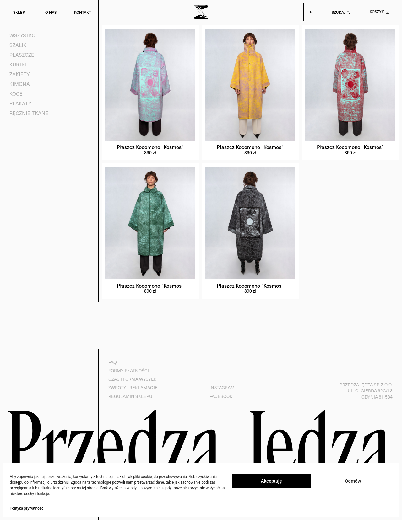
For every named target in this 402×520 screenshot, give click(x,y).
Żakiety (19, 74)
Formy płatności (128, 371)
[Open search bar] (340, 12)
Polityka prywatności (27, 508)
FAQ (112, 362)
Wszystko (22, 35)
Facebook (220, 396)
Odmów (353, 481)
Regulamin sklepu (130, 396)
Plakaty (20, 103)
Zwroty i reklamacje (132, 388)
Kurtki (18, 64)
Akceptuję (271, 481)
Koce (16, 93)
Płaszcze (21, 54)
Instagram (221, 388)
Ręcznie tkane (28, 113)
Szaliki (18, 45)
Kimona (19, 84)
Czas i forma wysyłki (132, 379)
